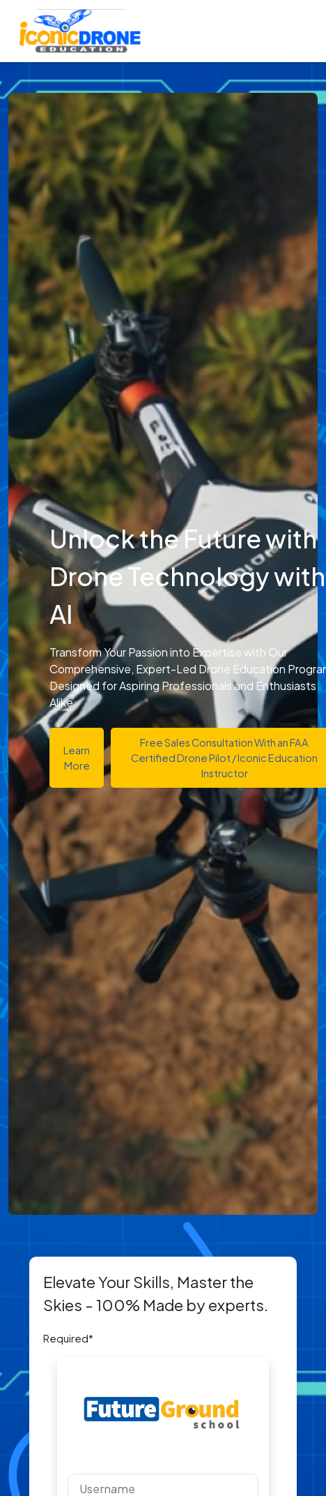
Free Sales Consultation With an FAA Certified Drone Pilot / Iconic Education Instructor (224, 757)
